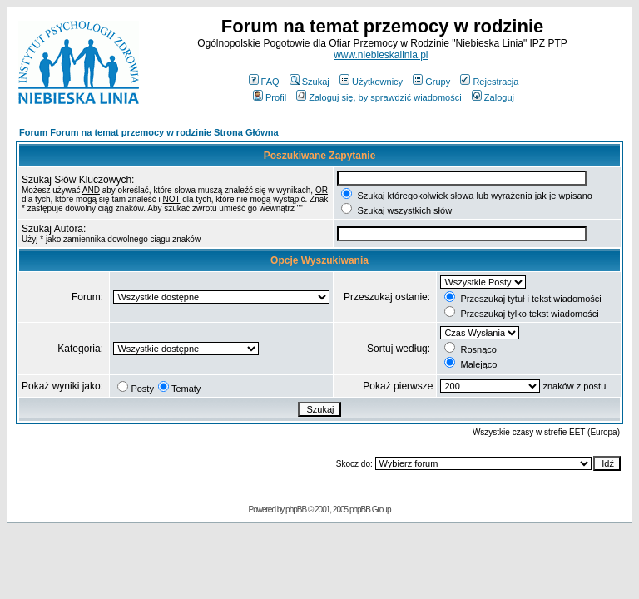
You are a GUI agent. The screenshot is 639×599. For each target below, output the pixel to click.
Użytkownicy (371, 82)
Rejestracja (489, 82)
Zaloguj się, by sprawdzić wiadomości (378, 97)
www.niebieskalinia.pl (381, 55)
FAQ (264, 82)
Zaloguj (493, 97)
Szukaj (309, 82)
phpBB (295, 509)
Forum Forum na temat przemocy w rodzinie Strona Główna (149, 132)
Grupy (431, 82)
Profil (269, 97)
